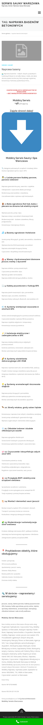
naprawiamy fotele (24, 648)
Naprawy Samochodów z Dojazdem (19, 632)
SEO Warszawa (15, 656)
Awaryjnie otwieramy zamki (12, 654)
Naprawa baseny (11, 69)
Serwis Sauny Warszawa (21, 3)
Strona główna (6, 33)
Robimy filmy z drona (32, 651)
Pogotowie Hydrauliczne (10, 627)
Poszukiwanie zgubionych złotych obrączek (17, 638)
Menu (39, 13)
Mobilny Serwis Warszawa (12, 701)
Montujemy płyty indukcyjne (20, 646)
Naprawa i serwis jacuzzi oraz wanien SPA (23, 635)
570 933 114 (23, 104)
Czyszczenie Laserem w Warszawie (14, 675)
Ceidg (19, 699)
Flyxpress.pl (26, 654)
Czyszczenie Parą (26, 627)
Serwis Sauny (7, 65)
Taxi (6, 643)
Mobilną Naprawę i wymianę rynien (14, 670)
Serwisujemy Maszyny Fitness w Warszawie (18, 640)
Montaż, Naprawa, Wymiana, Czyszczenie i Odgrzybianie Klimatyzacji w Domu (21, 659)
